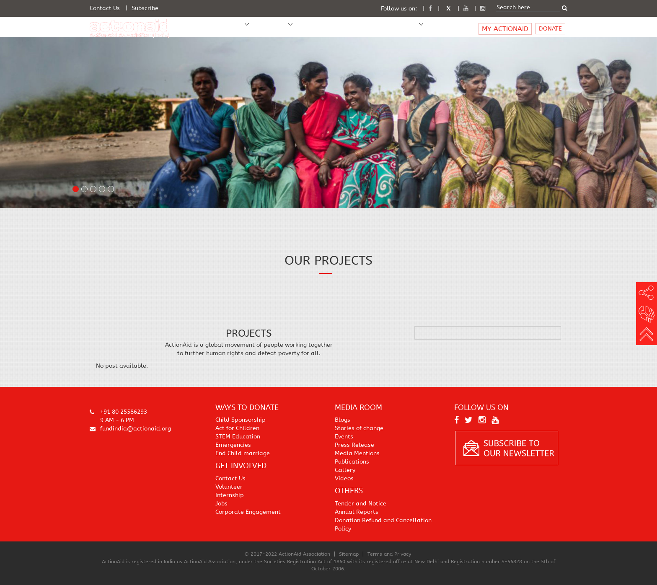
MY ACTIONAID (505, 29)
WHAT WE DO (270, 29)
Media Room (396, 29)
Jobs (221, 503)
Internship (229, 495)
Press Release (354, 444)
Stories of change (359, 428)
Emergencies (233, 444)
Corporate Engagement (248, 511)
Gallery (345, 470)
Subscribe (145, 8)
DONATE (550, 28)
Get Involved (357, 29)
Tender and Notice (360, 503)
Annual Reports (356, 511)
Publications (352, 461)
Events (344, 436)
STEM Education (237, 436)
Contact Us (105, 8)
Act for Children (237, 428)
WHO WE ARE (226, 29)
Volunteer (229, 486)
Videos (344, 478)
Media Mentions (357, 453)
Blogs (342, 419)
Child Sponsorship (240, 419)
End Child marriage (242, 453)
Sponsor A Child (316, 29)
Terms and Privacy (389, 554)
